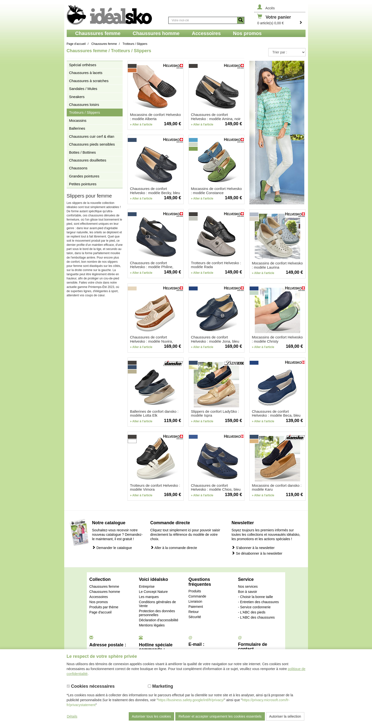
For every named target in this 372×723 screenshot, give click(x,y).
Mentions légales (152, 625)
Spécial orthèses (82, 65)
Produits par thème (103, 607)
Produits (194, 591)
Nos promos (98, 602)
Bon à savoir (247, 592)
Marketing (160, 686)
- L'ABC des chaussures (256, 617)
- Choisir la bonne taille (255, 597)
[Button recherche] (240, 20)
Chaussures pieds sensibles (92, 144)
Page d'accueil (100, 612)
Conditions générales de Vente (157, 604)
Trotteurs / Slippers (84, 112)
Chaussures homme (104, 592)
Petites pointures (83, 184)
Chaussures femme (104, 586)
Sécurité (194, 617)
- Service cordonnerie (254, 607)
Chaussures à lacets (86, 73)
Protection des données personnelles (157, 613)
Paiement (195, 607)
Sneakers (77, 97)
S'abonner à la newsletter (252, 548)
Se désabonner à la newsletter (256, 553)
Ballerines (77, 128)
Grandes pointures (84, 176)
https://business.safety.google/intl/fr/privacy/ (191, 700)
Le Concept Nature (153, 592)
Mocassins (78, 120)
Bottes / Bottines (82, 152)
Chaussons (78, 168)
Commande (197, 596)
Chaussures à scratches (89, 81)
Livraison (195, 601)
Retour (193, 612)
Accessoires (98, 597)
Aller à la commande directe (173, 548)
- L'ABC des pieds (252, 612)
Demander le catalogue (112, 548)
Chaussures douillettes (87, 160)
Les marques (149, 597)
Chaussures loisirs (84, 104)
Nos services (248, 586)
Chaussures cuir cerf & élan (91, 136)
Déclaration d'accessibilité (158, 620)
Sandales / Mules (83, 89)
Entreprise (146, 586)
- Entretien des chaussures (258, 602)
